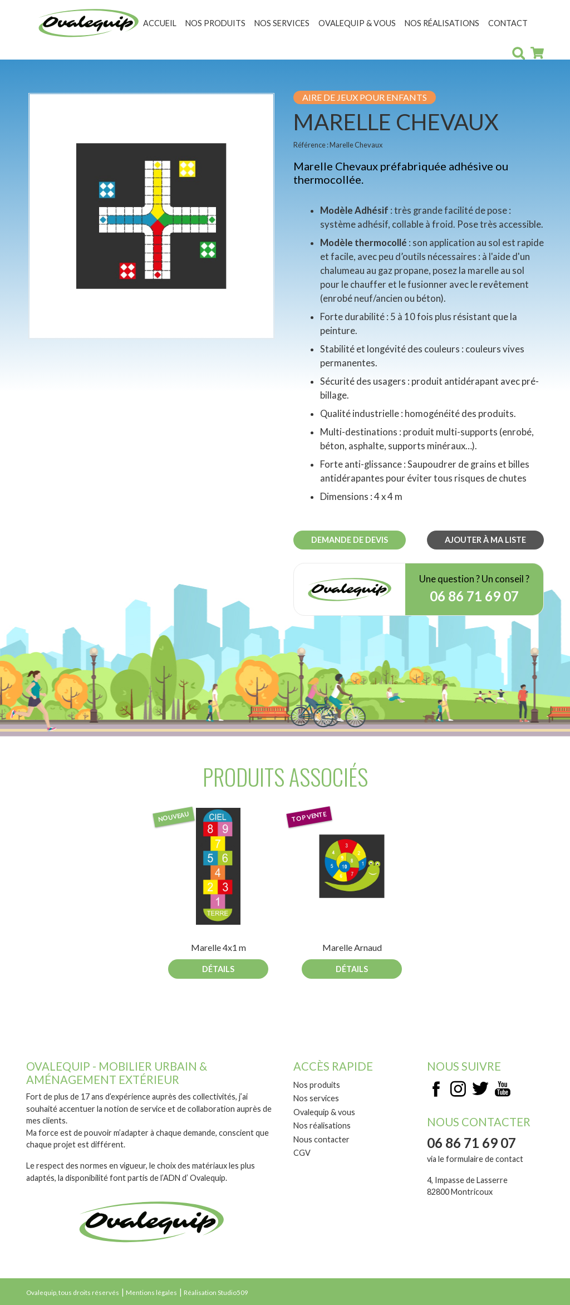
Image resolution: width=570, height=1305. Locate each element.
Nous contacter (321, 1139)
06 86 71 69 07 (474, 596)
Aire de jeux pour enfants (364, 97)
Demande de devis (349, 539)
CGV (302, 1152)
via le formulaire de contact (475, 1159)
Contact (508, 23)
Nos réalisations (442, 23)
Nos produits (215, 23)
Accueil (159, 23)
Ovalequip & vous (357, 23)
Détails (218, 969)
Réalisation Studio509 (216, 1292)
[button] (151, 214)
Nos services (281, 23)
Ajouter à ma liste (485, 539)
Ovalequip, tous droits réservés (72, 1292)
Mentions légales (151, 1292)
